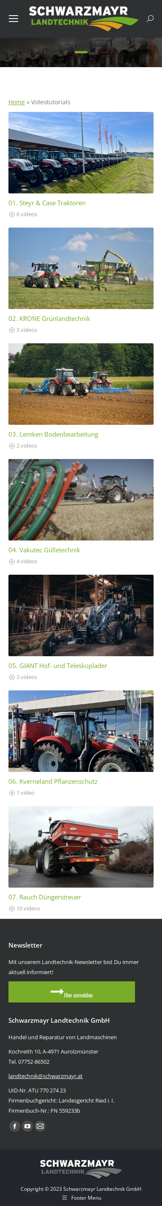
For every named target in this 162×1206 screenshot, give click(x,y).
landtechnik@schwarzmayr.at (45, 1076)
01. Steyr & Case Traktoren (47, 202)
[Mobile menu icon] (13, 19)
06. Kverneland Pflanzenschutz (52, 781)
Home (16, 102)
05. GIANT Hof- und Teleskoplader (57, 665)
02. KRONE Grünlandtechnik (49, 318)
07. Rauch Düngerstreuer (44, 897)
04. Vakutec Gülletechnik (44, 550)
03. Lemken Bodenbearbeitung (53, 434)
